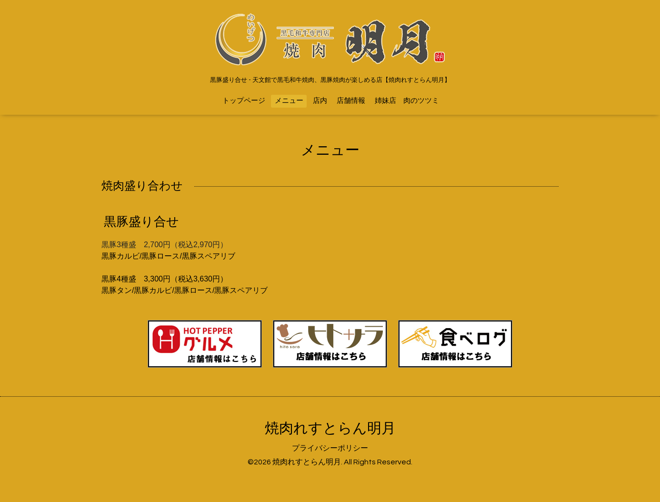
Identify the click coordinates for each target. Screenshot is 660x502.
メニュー (289, 100)
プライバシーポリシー (330, 448)
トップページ (243, 100)
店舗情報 (351, 100)
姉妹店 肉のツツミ (407, 100)
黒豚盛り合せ (141, 222)
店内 (320, 100)
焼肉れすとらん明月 (330, 428)
